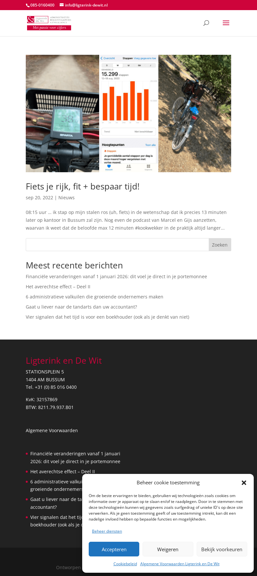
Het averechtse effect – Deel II (58, 286)
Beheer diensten (107, 531)
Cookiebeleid (125, 564)
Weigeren (167, 549)
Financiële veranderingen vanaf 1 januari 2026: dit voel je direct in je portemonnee (116, 276)
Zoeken (220, 245)
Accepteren (114, 549)
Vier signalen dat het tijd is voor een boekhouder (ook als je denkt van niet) (107, 317)
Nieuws (66, 197)
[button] (244, 482)
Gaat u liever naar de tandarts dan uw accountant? (81, 307)
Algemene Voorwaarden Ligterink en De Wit (179, 564)
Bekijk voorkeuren (221, 549)
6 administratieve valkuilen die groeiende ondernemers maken (94, 297)
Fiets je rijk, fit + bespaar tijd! (83, 186)
